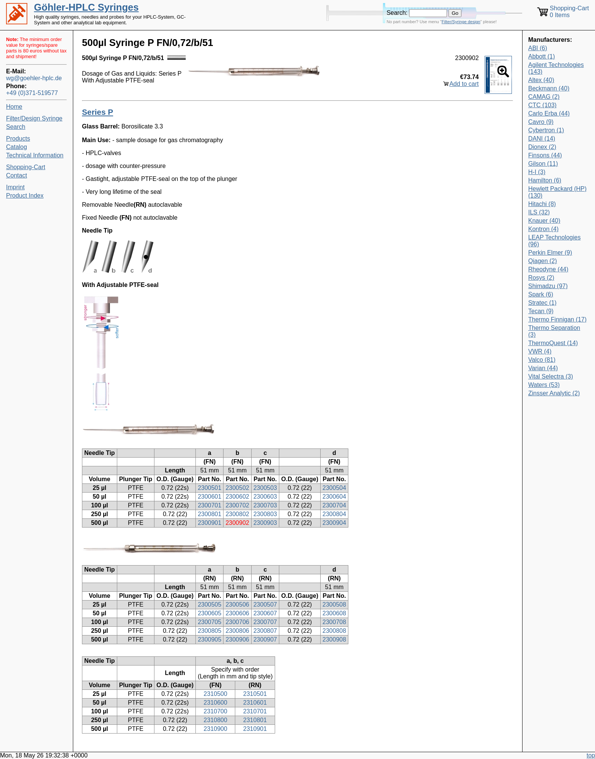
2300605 (209, 613)
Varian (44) (543, 368)
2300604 (334, 496)
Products (18, 138)
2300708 (334, 622)
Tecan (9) (541, 311)
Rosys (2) (541, 277)
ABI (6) (537, 48)
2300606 (237, 613)
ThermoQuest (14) (553, 343)
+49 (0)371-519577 (32, 93)
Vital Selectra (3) (550, 376)
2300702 (237, 505)
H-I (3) (536, 172)
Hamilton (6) (544, 180)
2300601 (209, 496)
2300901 (209, 523)
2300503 (265, 488)
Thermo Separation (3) (554, 331)
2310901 (255, 729)
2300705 (209, 622)
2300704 (334, 505)
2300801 (209, 514)
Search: (397, 13)
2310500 (215, 694)
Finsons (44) (545, 155)
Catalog (16, 147)
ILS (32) (539, 212)
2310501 (255, 694)
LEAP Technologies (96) (554, 240)
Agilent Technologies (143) (556, 68)
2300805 (209, 630)
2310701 (255, 711)
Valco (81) (542, 360)
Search (15, 127)
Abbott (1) (541, 56)
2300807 (265, 630)
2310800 (215, 720)
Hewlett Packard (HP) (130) (557, 192)
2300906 (237, 639)
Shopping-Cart (25, 167)
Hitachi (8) (542, 204)
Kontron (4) (543, 229)
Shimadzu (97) (548, 286)
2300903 (265, 523)
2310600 (215, 702)
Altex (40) (541, 80)
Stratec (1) (542, 302)
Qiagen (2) (542, 261)
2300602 (237, 496)
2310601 (255, 702)
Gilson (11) (543, 163)
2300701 (209, 505)
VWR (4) (539, 351)
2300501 (209, 488)
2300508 (334, 604)
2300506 (237, 604)
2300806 (237, 630)
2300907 (265, 639)
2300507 (265, 604)
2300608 (334, 613)
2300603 (265, 496)
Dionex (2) (542, 147)
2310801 (255, 720)
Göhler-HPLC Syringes (86, 7)
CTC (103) (542, 105)
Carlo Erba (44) (549, 113)
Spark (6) (540, 294)
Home (14, 106)
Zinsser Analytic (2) (554, 393)
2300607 (265, 613)
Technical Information (34, 155)
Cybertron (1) (546, 130)
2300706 (237, 622)
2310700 (215, 711)
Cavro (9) (541, 122)
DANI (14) (541, 138)
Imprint (15, 187)
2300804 (334, 514)
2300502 (237, 488)
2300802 (237, 514)
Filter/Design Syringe (34, 118)
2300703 (265, 505)
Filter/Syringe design (461, 21)
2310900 (215, 729)
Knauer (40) (544, 220)
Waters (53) (544, 385)
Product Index (25, 195)
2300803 (265, 514)
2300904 (334, 523)
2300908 (334, 639)
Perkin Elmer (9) (550, 252)
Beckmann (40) (549, 88)
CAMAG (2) (544, 96)
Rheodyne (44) (548, 269)
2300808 (334, 630)
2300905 (209, 639)
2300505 (209, 604)
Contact (16, 175)
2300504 (334, 488)
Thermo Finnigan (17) (557, 319)
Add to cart (464, 84)
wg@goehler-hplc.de (34, 78)
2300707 (265, 622)
